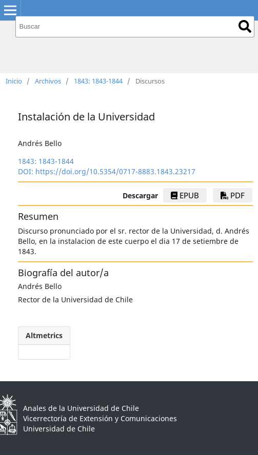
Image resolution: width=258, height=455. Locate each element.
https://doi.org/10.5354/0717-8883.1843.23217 (115, 171)
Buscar (245, 26)
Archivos (48, 81)
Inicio (14, 81)
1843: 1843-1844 (98, 81)
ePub (185, 195)
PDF (233, 195)
